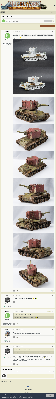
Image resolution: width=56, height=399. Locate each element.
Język (26, 389)
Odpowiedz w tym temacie (47, 26)
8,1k (9, 306)
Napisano (18, 31)
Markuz (7, 329)
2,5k (9, 340)
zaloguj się (37, 371)
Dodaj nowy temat (34, 26)
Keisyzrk (13, 20)
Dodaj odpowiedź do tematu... (14, 375)
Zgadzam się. (51, 395)
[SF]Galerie (15, 21)
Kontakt (30, 389)
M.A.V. (7, 295)
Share (41, 20)
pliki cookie (16, 396)
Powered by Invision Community (28, 392)
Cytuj (17, 290)
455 (9, 42)
